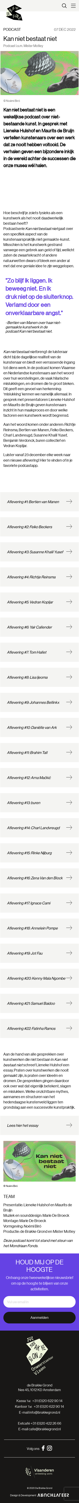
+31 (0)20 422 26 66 (46, 1423)
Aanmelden (39, 1318)
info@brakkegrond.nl (44, 1412)
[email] (39, 1302)
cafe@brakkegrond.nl (45, 1429)
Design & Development (39, 1495)
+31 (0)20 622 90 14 (47, 1401)
